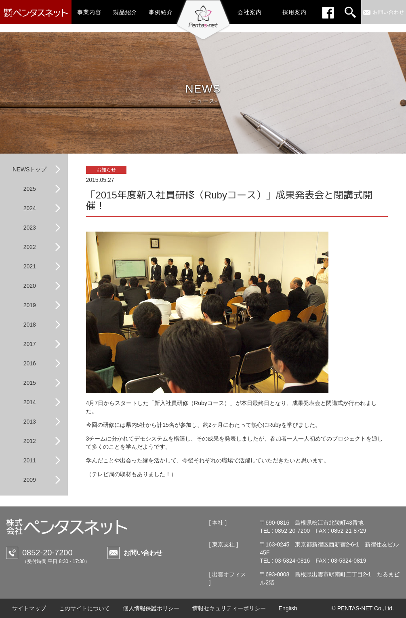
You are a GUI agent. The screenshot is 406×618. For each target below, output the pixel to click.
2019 (29, 305)
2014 (29, 402)
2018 (29, 324)
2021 (29, 266)
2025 (29, 189)
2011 (29, 460)
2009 (29, 480)
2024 (29, 208)
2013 (29, 421)
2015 (29, 383)
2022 (29, 247)
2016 (29, 363)
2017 (29, 344)
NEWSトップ (29, 169)
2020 (29, 286)
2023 (29, 227)
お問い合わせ (143, 552)
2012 (29, 441)
